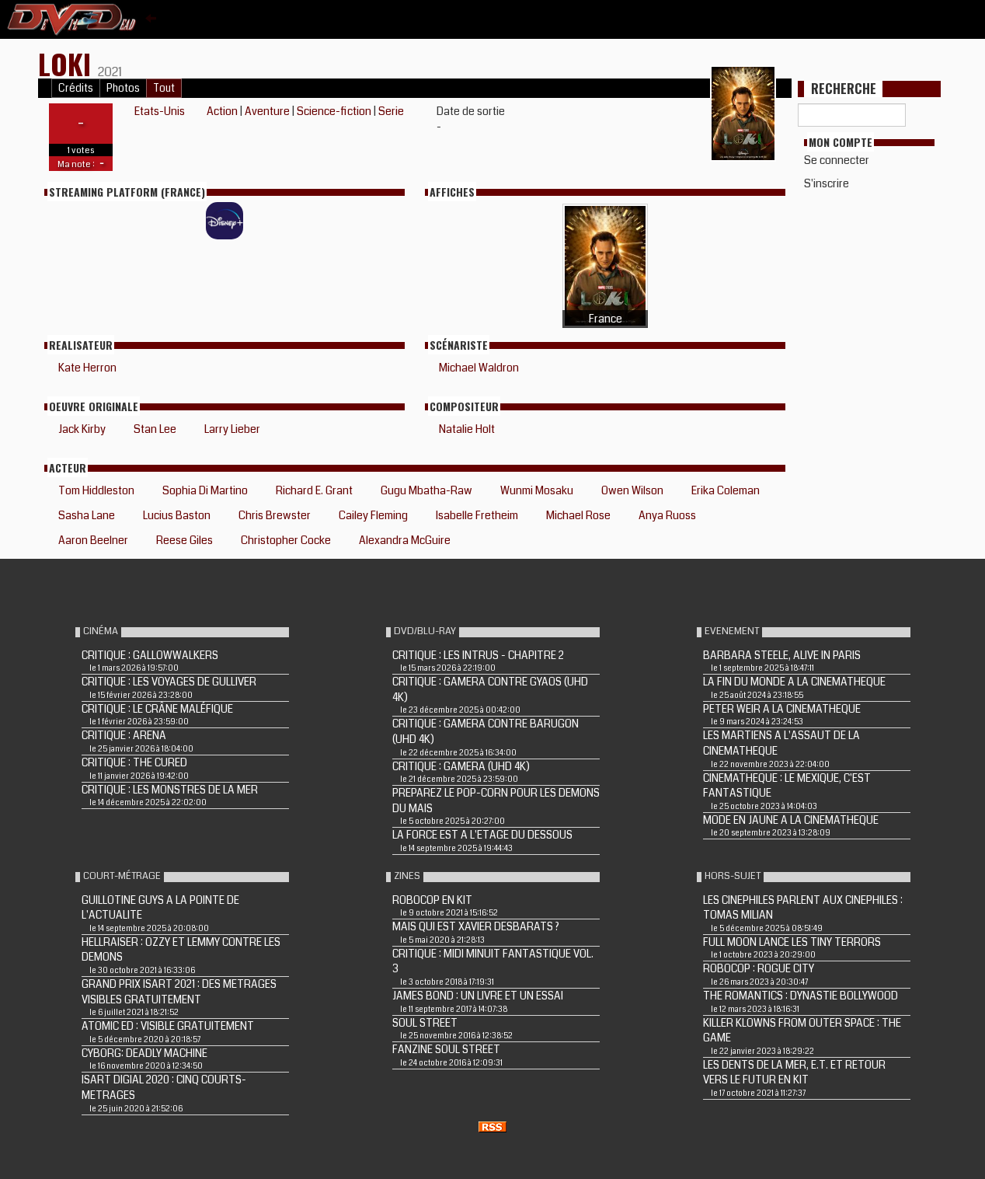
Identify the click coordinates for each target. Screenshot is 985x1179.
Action (222, 111)
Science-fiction (334, 111)
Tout (164, 88)
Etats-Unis (159, 111)
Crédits (75, 88)
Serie (391, 111)
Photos (123, 88)
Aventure (267, 111)
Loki (68, 63)
